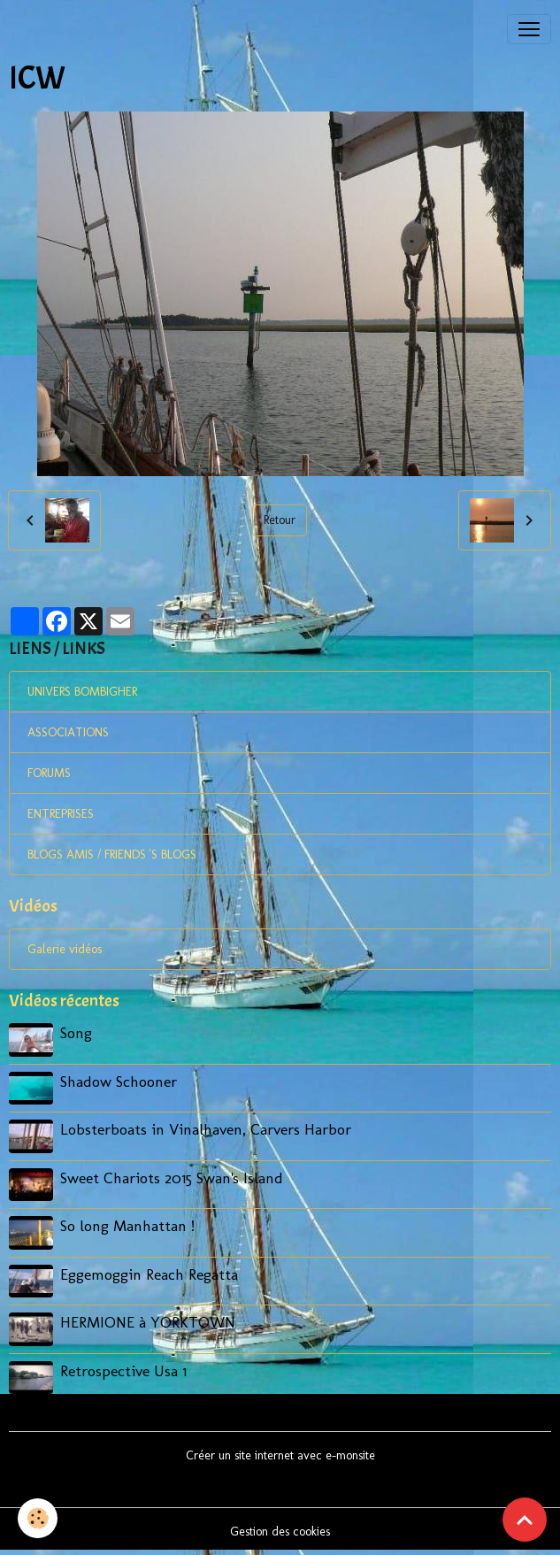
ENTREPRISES (60, 813)
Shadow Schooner (118, 1081)
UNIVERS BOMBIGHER (82, 691)
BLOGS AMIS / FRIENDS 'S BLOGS (111, 854)
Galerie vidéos (64, 949)
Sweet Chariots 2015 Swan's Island (171, 1177)
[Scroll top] (524, 1519)
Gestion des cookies (280, 1531)
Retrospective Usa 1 (123, 1370)
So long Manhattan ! (127, 1225)
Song (76, 1032)
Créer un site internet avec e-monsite (280, 1455)
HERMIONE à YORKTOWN (147, 1322)
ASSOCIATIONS (68, 732)
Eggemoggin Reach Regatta (149, 1274)
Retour (279, 519)
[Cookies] (38, 1518)
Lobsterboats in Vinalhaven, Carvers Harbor (205, 1129)
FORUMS (49, 773)
